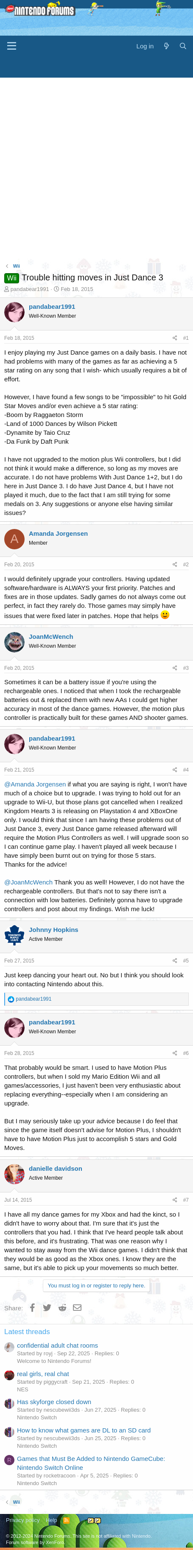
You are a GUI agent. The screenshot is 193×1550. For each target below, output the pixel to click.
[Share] (175, 338)
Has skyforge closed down (54, 1401)
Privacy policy (22, 1520)
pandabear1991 (30, 289)
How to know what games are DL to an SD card (84, 1430)
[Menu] (12, 46)
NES (22, 1389)
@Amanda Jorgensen (35, 784)
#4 (186, 770)
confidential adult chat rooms (57, 1345)
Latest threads (27, 1332)
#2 (186, 565)
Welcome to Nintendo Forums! (54, 1361)
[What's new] (166, 46)
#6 (186, 1053)
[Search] (183, 46)
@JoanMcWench (28, 882)
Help (51, 1520)
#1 (186, 338)
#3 (186, 668)
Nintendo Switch (37, 1417)
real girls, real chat (43, 1373)
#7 (186, 1200)
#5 (186, 961)
